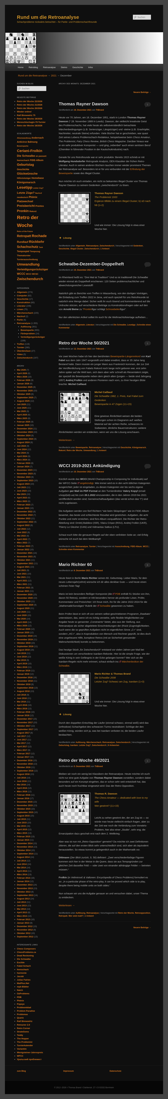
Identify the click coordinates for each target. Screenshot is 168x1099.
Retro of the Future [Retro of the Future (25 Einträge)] (25, 231)
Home (20, 67)
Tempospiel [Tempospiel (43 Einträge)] (23, 251)
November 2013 (25, 888)
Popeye (20, 1004)
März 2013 (22, 916)
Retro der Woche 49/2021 (84, 760)
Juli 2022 (21, 529)
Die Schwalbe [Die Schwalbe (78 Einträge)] (26, 155)
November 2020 (25, 598)
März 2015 (22, 833)
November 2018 (25, 681)
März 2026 (22, 376)
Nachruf (21, 316)
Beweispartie (82, 447)
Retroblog (33, 67)
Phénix (20, 1000)
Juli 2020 (21, 612)
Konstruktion (23, 302)
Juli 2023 (21, 487)
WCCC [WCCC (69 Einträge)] (21, 273)
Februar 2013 (23, 919)
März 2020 (22, 625)
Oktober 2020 (23, 601)
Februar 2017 (23, 753)
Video (20, 354)
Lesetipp (131, 325)
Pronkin (88, 309)
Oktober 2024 (23, 435)
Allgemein (80, 246)
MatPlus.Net (23, 983)
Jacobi (20, 976)
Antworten (113, 745)
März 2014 (22, 874)
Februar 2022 (23, 546)
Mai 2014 (21, 867)
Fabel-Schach (24, 966)
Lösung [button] (65, 238)
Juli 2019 (21, 653)
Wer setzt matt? (76, 916)
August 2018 (23, 691)
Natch (20, 990)
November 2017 (25, 722)
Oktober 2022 (23, 518)
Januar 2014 (23, 881)
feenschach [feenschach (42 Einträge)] (23, 160)
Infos (90, 67)
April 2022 (22, 539)
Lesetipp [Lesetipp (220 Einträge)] (24, 187)
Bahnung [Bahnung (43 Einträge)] (32, 142)
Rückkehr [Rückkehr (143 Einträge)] (36, 241)
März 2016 (22, 791)
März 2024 (22, 459)
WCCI (145, 546)
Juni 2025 (22, 408)
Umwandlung (89, 450)
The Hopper (23, 1038)
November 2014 (25, 847)
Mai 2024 (21, 453)
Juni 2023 (22, 491)
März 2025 (22, 418)
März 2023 (22, 501)
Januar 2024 (23, 466)
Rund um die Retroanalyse (48, 17)
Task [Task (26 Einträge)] (41, 247)
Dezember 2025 (24, 387)
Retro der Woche (74, 450)
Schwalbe (105, 605)
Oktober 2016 (23, 767)
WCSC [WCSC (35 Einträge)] (35, 274)
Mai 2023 (21, 494)
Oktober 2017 (23, 726)
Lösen (20, 309)
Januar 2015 (23, 840)
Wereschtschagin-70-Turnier (31, 122)
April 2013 (22, 912)
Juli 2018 (21, 695)
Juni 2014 (22, 864)
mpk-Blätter (23, 986)
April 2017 (22, 746)
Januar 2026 (23, 383)
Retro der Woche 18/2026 (29, 125)
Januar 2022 (23, 549)
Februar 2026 (23, 380)
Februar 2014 (23, 878)
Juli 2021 (21, 570)
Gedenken (138, 246)
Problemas (22, 1014)
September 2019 (25, 646)
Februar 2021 (23, 587)
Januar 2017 (23, 757)
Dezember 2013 (24, 885)
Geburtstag (64, 745)
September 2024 (25, 439)
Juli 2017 (21, 736)
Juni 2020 (22, 615)
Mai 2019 (21, 660)
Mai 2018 (21, 701)
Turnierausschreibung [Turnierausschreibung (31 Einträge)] (27, 259)
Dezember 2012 (24, 926)
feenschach (23, 969)
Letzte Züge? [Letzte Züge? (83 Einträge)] (25, 192)
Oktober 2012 (23, 933)
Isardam (74, 745)
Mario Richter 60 (75, 564)
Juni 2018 (22, 698)
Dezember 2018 (24, 677)
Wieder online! (24, 111)
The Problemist (24, 1042)
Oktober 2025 (23, 394)
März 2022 (22, 542)
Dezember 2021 (24, 553)
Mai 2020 (21, 618)
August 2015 (23, 815)
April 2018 (22, 705)
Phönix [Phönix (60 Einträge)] (33, 197)
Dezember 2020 (24, 594)
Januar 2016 (23, 798)
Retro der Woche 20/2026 (29, 108)
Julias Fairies (23, 980)
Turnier (92, 546)
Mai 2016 (21, 784)
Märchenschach (93, 742)
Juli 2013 (21, 902)
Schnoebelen (113, 309)
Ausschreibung (122, 546)
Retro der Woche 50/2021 (84, 342)
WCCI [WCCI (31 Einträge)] (28, 274)
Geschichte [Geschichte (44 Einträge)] (23, 169)
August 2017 (23, 733)
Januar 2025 (23, 425)
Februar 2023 (23, 504)
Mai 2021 (21, 577)
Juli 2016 (21, 778)
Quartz (20, 1018)
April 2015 (22, 829)
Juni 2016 (22, 781)
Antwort (104, 249)
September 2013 (25, 895)
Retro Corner (23, 1028)
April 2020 (22, 622)
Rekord (62, 450)
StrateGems (23, 1031)
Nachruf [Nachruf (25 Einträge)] (38, 193)
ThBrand (100, 110)
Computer (22, 295)
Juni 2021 (22, 573)
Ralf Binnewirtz (24, 1021)
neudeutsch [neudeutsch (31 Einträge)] (22, 197)
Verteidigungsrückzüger (33, 337)
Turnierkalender (25, 1045)
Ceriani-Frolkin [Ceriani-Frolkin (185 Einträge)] (29, 151)
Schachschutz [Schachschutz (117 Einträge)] (27, 247)
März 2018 (22, 708)
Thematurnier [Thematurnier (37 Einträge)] (24, 255)
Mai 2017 (21, 743)
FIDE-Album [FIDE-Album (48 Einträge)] (36, 160)
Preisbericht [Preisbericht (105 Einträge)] (26, 205)
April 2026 (22, 373)
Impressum (68, 1071)
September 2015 (25, 812)
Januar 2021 (23, 591)
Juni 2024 (22, 449)
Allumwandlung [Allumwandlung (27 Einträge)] (24, 138)
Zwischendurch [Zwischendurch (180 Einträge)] (30, 279)
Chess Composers (26, 948)
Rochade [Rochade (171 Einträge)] (39, 236)
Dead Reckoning (25, 955)
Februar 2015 (23, 836)
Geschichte (77, 67)
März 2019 (22, 667)
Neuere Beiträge (142, 92)
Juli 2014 (21, 860)
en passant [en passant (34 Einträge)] (41, 156)
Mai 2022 (21, 536)
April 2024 (22, 456)
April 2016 (22, 788)
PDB (117, 593)
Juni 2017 (22, 739)
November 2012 (25, 930)
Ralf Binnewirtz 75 (26, 115)
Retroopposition (142, 913)
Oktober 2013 (23, 892)
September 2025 (25, 397)
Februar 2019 (23, 670)
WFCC (20, 1056)
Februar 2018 (23, 712)
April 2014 (22, 871)
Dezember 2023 (24, 470)
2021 (53, 75)
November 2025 (25, 390)
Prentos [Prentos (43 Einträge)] (39, 206)
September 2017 (25, 729)
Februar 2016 (23, 795)
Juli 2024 (21, 446)
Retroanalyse (49, 67)
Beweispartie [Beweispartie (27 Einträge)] (22, 146)
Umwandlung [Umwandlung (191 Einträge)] (28, 264)
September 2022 (25, 522)
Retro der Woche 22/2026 (29, 101)
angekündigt (87, 483)
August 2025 (23, 401)
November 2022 (25, 515)
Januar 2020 (23, 632)
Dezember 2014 (24, 843)
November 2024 (25, 432)
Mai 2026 (21, 370)
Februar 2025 (23, 421)
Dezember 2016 (24, 760)
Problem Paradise (26, 1011)
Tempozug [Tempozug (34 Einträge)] (35, 251)
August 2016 (23, 774)
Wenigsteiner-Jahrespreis (30, 1052)
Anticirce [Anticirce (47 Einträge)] (22, 142)
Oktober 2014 (23, 850)
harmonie (22, 973)
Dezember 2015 (24, 802)
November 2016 (25, 764)
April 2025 (22, 414)
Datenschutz (115, 1071)
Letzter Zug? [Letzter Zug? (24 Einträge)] (38, 188)
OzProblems (23, 993)
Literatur (90, 325)
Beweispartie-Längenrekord (125, 356)
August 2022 (23, 525)
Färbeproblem (28, 333)
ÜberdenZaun (24, 351)
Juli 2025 (21, 404)
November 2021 (25, 556)
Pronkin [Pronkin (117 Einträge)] (23, 211)
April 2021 (22, 580)
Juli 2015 (21, 819)
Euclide (20, 962)
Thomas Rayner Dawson (83, 103)
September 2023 (25, 480)
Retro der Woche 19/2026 (29, 118)
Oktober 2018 (23, 684)
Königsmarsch (139, 447)
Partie (20, 320)
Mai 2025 (21, 411)
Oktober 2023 (23, 477)
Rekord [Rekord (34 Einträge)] (32, 211)
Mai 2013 (21, 909)
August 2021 (23, 567)
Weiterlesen (67, 440)
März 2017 (22, 750)
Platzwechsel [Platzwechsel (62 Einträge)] (25, 201)
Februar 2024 (23, 463)
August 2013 (23, 898)
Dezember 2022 (24, 511)
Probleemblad (24, 1007)
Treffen (20, 344)
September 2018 (25, 688)
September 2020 (25, 605)
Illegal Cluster (76, 249)
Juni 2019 (22, 656)
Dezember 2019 (24, 636)
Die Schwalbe (120, 325)
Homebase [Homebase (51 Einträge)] (38, 178)
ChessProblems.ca (26, 952)
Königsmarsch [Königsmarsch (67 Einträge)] (26, 182)
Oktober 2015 (23, 809)
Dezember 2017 (24, 719)
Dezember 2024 (24, 428)
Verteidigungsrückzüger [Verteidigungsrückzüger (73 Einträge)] (32, 269)
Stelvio (64, 67)
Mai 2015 (21, 826)
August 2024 (23, 442)
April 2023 (22, 497)
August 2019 (23, 650)
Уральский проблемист (29, 1059)
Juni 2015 (22, 822)
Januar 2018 (23, 715)
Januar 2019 (23, 674)
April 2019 (22, 663)
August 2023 (23, 484)
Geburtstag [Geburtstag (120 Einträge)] (25, 164)
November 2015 (25, 805)
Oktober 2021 (23, 560)
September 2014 (25, 853)
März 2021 (22, 584)
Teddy (20, 1035)
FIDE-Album (136, 546)
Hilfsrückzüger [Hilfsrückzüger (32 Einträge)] (24, 178)
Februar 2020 (23, 629)
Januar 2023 (23, 508)
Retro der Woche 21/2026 (29, 105)
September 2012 (25, 936)
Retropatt (63, 916)
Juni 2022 (22, 532)
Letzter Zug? (85, 745)
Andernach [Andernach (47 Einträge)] (38, 137)
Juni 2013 (22, 905)
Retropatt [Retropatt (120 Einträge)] (24, 236)
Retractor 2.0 (23, 1025)
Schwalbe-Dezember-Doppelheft (91, 263)
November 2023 (25, 473)
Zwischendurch (107, 246)
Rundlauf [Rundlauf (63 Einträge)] (22, 242)
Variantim (22, 1049)
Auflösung (80, 742)
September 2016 (25, 770)
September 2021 (25, 563)
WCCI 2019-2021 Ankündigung (89, 465)
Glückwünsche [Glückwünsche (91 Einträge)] (27, 173)
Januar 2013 (23, 923)
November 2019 (25, 639)
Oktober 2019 (23, 643)
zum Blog (21, 1071)
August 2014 (23, 857)
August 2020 (23, 608)
